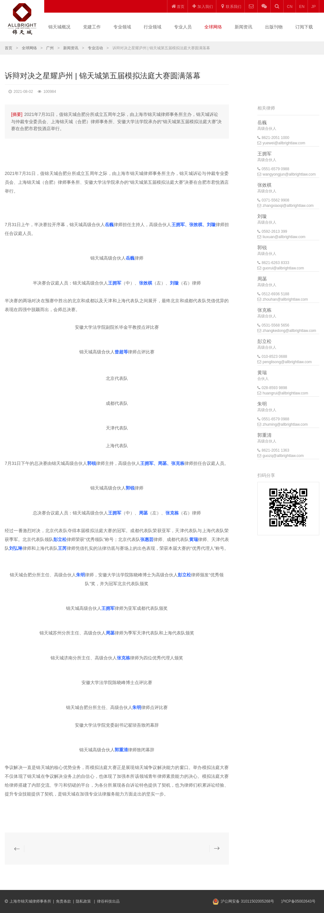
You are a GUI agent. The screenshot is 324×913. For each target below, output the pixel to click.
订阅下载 (304, 26)
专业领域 (122, 26)
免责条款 (63, 901)
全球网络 (213, 26)
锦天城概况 (59, 26)
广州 (50, 48)
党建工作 (92, 26)
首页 (8, 48)
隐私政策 (84, 901)
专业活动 (95, 48)
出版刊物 (274, 26)
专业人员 (183, 26)
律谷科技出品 (108, 901)
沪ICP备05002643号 (298, 901)
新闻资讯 (243, 26)
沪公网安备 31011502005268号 (247, 901)
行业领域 (152, 26)
